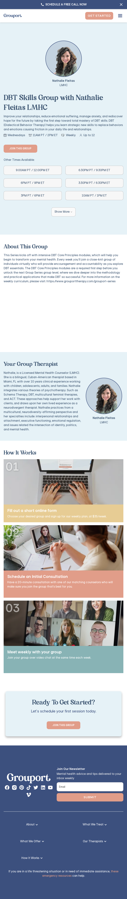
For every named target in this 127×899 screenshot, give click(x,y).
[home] (13, 16)
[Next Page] (63, 211)
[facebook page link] (7, 787)
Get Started (99, 15)
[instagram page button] (14, 787)
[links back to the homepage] (29, 779)
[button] (120, 15)
